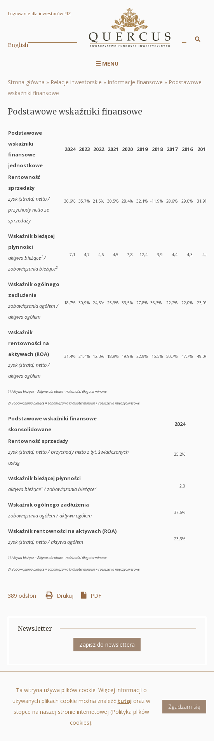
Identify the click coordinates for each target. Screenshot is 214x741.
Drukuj (65, 595)
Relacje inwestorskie (76, 82)
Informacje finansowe (135, 82)
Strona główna (26, 82)
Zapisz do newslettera (107, 644)
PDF (95, 595)
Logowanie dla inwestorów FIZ (39, 13)
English (18, 45)
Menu (107, 63)
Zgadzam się (184, 713)
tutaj (125, 707)
